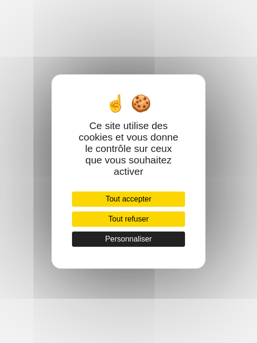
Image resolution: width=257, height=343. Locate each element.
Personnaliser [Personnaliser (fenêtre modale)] (128, 239)
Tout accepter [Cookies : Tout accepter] (128, 199)
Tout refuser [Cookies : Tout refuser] (128, 219)
